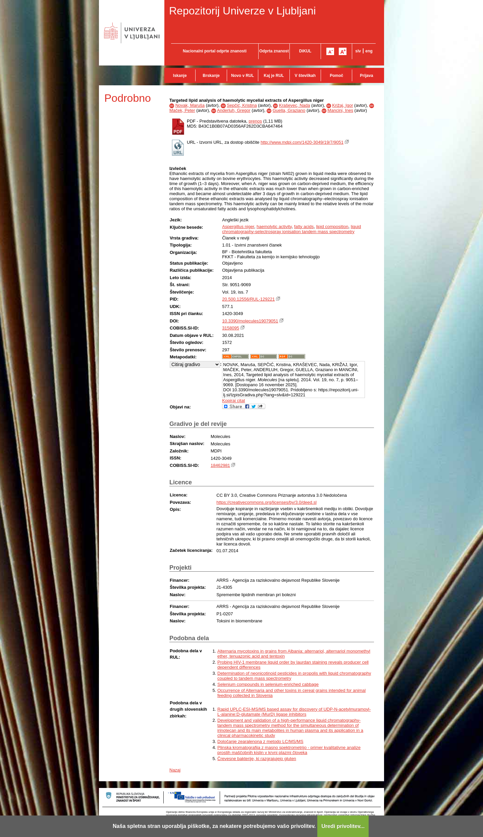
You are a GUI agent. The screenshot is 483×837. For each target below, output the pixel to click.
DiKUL (305, 51)
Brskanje (211, 75)
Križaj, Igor (342, 105)
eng (368, 51)
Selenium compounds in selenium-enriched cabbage (268, 684)
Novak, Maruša (190, 105)
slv (358, 51)
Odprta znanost (274, 51)
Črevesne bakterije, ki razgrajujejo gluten (256, 758)
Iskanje (180, 75)
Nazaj (174, 770)
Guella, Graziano (289, 110)
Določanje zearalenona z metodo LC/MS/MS (260, 741)
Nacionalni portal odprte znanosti (215, 51)
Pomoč (336, 75)
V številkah (305, 75)
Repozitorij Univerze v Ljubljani (242, 11)
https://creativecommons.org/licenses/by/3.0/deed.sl (266, 502)
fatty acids (304, 226)
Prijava (366, 75)
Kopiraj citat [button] (233, 400)
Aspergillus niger (238, 226)
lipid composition (332, 226)
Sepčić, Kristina (242, 105)
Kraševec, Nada (294, 105)
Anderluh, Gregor (234, 110)
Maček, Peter (182, 110)
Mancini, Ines (340, 110)
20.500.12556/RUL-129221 (248, 299)
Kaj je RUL (274, 75)
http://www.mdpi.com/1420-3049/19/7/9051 (302, 142)
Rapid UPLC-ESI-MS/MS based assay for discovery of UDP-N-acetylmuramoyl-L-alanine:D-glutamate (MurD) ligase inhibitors (294, 712)
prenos (255, 121)
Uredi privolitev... (343, 826)
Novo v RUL (242, 75)
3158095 (230, 328)
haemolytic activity (274, 226)
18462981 (220, 465)
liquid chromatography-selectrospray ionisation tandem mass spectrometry (291, 229)
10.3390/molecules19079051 (250, 320)
